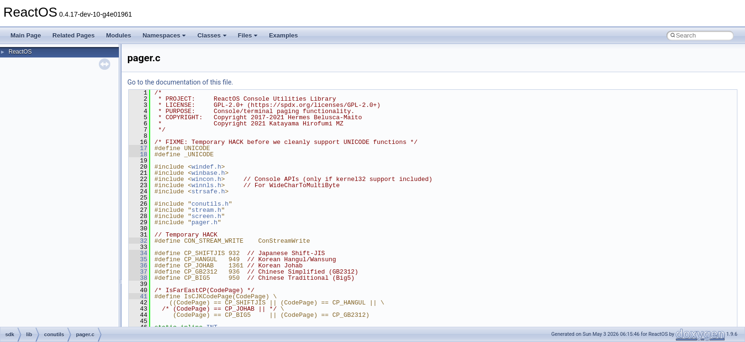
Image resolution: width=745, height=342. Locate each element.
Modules (118, 35)
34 (138, 253)
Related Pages (73, 35)
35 (138, 259)
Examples (283, 35)
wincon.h (206, 179)
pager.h (204, 222)
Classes (211, 35)
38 (138, 278)
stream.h (206, 210)
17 (138, 148)
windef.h (206, 166)
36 (138, 265)
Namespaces (164, 35)
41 (138, 296)
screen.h (206, 216)
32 (138, 241)
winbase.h (208, 173)
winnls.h (206, 185)
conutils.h (210, 204)
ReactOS (20, 51)
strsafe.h (208, 191)
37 (138, 271)
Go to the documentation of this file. (180, 82)
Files (248, 35)
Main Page (25, 35)
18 (138, 154)
